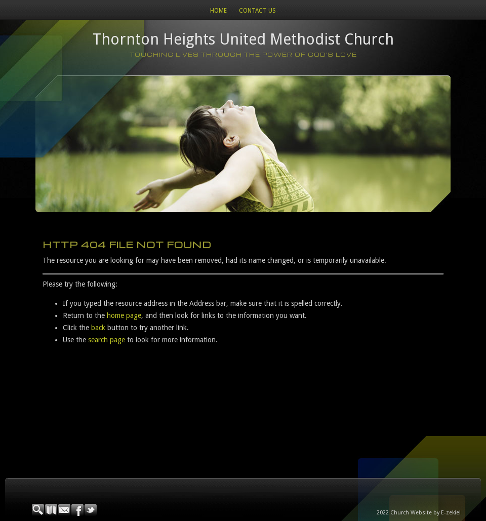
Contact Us (257, 10)
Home (218, 10)
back (98, 328)
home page (124, 315)
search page (106, 340)
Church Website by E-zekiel (425, 512)
